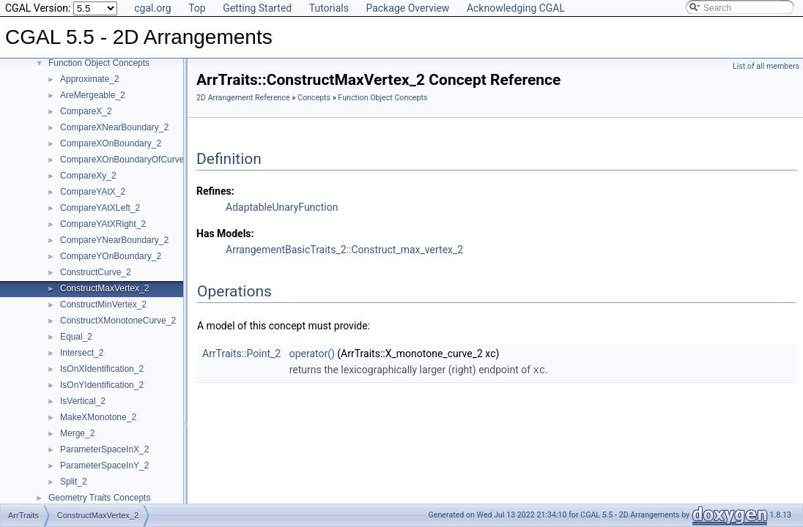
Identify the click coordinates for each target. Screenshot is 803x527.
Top (197, 8)
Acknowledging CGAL (516, 8)
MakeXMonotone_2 (98, 417)
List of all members (766, 66)
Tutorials (329, 8)
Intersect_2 (81, 353)
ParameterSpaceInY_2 (104, 465)
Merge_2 (77, 433)
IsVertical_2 (83, 401)
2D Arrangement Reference (243, 97)
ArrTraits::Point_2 (241, 353)
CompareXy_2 (88, 176)
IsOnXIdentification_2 (102, 369)
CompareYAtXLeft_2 (100, 208)
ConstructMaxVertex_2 (104, 288)
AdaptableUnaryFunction (282, 207)
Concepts (313, 97)
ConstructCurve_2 (95, 272)
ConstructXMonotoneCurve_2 (118, 320)
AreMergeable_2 (92, 95)
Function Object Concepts (98, 63)
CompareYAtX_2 (92, 192)
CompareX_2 (86, 111)
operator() (312, 353)
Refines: (215, 191)
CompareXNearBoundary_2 (114, 127)
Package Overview (407, 8)
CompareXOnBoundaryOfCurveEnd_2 (135, 159)
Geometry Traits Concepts (99, 498)
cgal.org (152, 8)
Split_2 (73, 481)
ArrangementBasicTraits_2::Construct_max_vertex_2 (344, 249)
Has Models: (225, 233)
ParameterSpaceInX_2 (104, 449)
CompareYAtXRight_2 (103, 224)
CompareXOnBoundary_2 (110, 143)
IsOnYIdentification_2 (102, 385)
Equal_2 (76, 337)
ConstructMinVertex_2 (103, 304)
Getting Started (257, 8)
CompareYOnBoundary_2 (110, 256)
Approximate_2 (89, 79)
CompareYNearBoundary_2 (114, 240)
